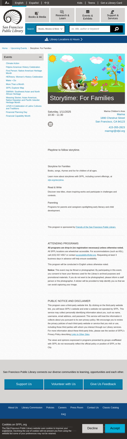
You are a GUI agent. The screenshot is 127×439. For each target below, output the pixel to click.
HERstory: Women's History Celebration (24, 77)
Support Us (24, 384)
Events (8, 57)
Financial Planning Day (16, 112)
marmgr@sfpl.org (115, 130)
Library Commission (32, 407)
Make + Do (11, 80)
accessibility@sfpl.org (86, 255)
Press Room (76, 407)
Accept (115, 428)
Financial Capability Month (18, 116)
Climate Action (12, 63)
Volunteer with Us (63, 384)
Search (30, 29)
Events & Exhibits (87, 17)
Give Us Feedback (103, 384)
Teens (91, 2)
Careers (62, 407)
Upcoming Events (19, 48)
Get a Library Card (111, 2)
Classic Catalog (111, 407)
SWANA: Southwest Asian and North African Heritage (23, 93)
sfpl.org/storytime (56, 180)
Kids (79, 2)
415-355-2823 (117, 127)
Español (34, 2)
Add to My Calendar (50, 124)
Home (5, 48)
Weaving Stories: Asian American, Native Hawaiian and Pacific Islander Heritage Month (23, 100)
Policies (50, 407)
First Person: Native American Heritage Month (24, 72)
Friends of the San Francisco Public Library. (96, 227)
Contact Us (93, 407)
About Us (13, 407)
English (19, 2)
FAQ (63, 414)
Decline (92, 428)
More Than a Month (15, 84)
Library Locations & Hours (64, 39)
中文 (46, 2)
